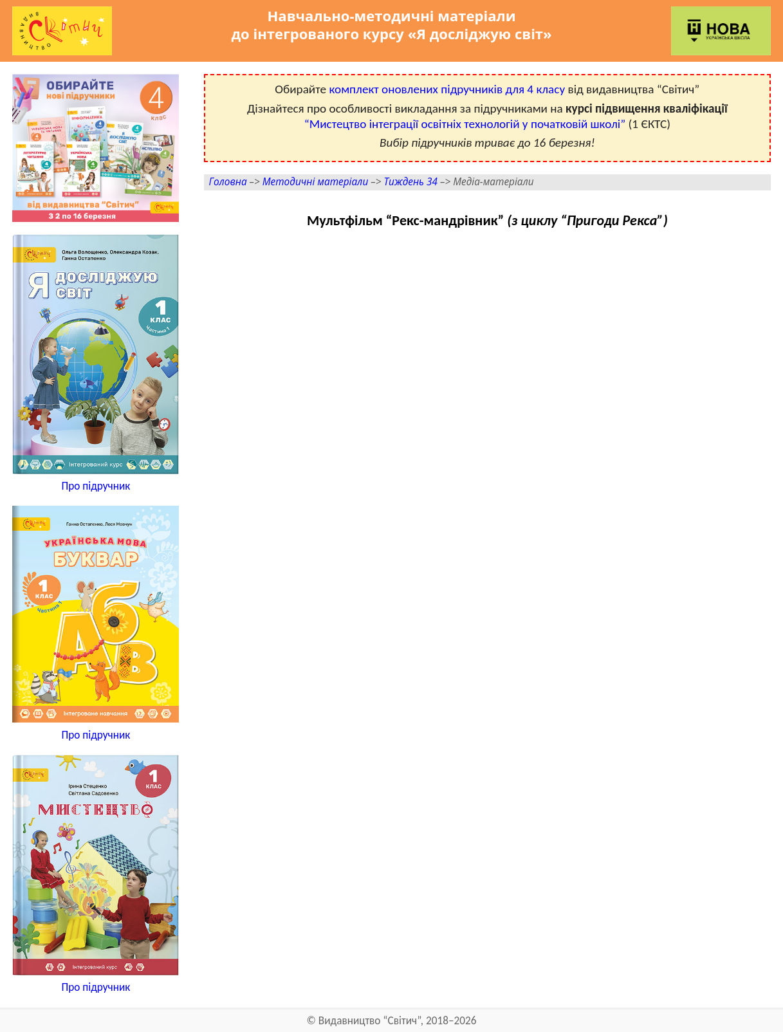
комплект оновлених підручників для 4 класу (447, 89)
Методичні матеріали (316, 182)
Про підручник (95, 486)
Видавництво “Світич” (369, 1020)
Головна (228, 182)
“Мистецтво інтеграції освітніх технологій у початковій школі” (464, 123)
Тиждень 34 (410, 182)
